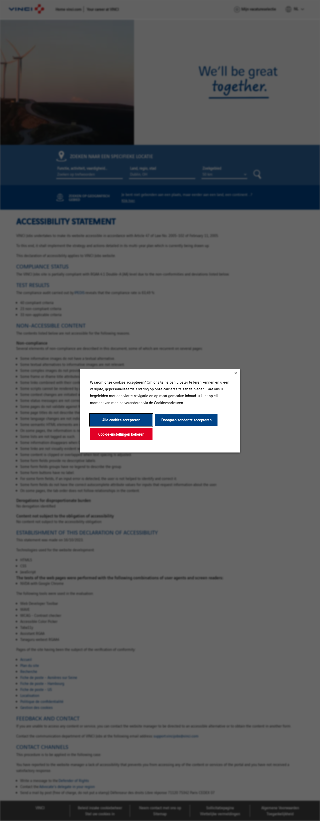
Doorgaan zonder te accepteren (186, 419)
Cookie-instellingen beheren (121, 434)
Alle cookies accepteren (121, 419)
